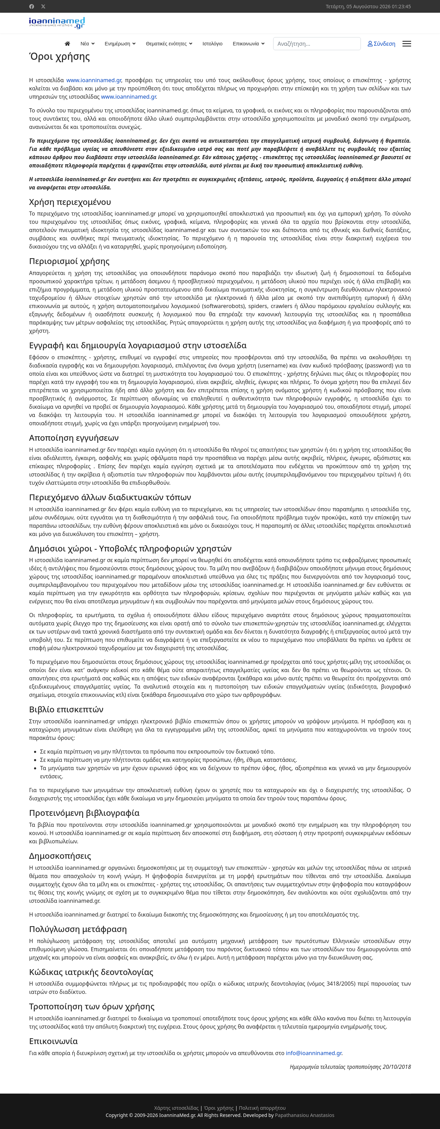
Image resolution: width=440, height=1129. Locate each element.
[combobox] (317, 43)
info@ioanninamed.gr (313, 1053)
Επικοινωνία (246, 43)
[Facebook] (31, 6)
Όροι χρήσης (219, 1108)
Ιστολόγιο (213, 43)
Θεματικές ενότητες (166, 43)
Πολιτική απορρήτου (262, 1108)
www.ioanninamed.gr (93, 80)
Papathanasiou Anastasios (304, 1115)
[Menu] (407, 43)
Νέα (85, 43)
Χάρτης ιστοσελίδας (176, 1108)
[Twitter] (43, 6)
